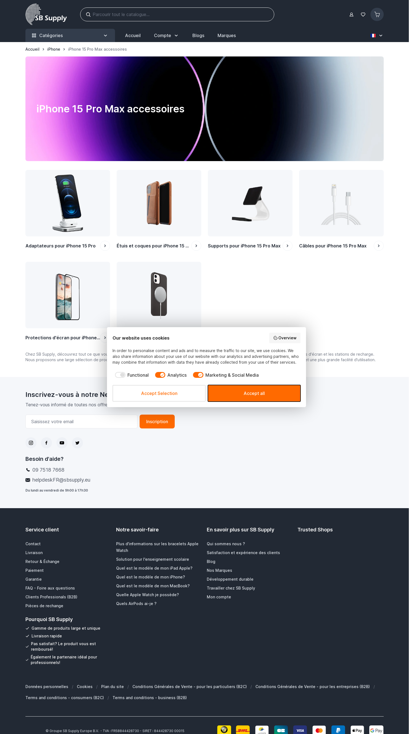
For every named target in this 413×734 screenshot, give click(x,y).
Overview (285, 337)
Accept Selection (159, 393)
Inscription (157, 421)
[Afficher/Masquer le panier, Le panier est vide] (377, 14)
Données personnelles (46, 686)
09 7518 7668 (48, 470)
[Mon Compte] (166, 35)
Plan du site (112, 686)
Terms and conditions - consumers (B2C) (64, 697)
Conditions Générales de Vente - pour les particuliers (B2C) (189, 686)
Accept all (254, 393)
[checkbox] (131, 375)
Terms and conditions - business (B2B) (150, 697)
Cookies (85, 686)
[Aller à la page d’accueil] (32, 49)
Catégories (70, 35)
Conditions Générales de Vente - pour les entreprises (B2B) (312, 686)
